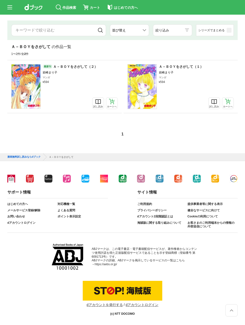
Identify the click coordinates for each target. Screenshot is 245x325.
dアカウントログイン (21, 222)
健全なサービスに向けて (203, 210)
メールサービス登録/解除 (23, 210)
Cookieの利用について (202, 216)
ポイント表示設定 (69, 216)
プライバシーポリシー (152, 210)
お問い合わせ (16, 216)
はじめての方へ (17, 204)
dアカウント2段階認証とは (155, 216)
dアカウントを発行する (105, 305)
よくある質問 (66, 210)
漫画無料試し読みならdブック (24, 157)
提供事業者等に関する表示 (205, 204)
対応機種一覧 (66, 204)
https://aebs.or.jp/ (106, 264)
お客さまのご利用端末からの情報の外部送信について (210, 224)
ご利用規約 (144, 204)
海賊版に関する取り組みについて (159, 222)
